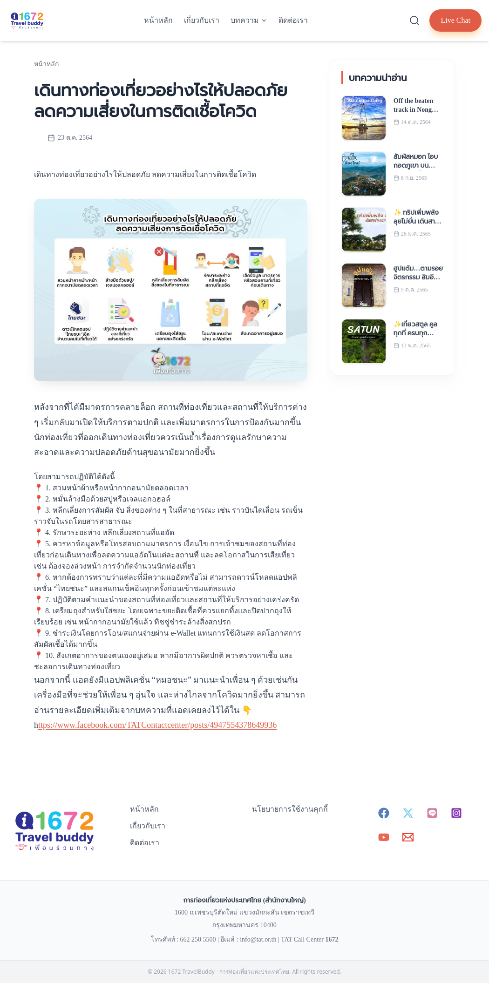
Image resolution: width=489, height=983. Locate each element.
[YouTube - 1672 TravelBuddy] (383, 837)
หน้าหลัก (158, 20)
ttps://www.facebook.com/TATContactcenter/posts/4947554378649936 (157, 725)
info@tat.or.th (258, 939)
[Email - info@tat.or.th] (408, 837)
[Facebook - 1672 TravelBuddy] (383, 813)
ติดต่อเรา (293, 20)
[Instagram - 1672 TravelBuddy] (456, 813)
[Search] (414, 20)
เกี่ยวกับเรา (201, 20)
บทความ (249, 20)
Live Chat (455, 20)
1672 (331, 939)
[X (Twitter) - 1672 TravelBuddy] (408, 813)
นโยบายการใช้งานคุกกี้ (290, 809)
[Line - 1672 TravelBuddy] (432, 813)
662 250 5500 (198, 939)
